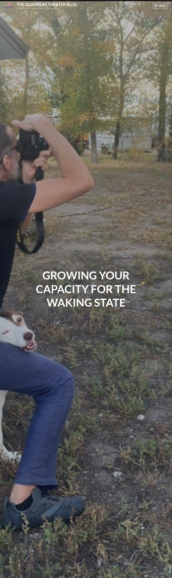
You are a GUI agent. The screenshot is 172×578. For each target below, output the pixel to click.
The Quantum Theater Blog (46, 4)
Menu (160, 5)
